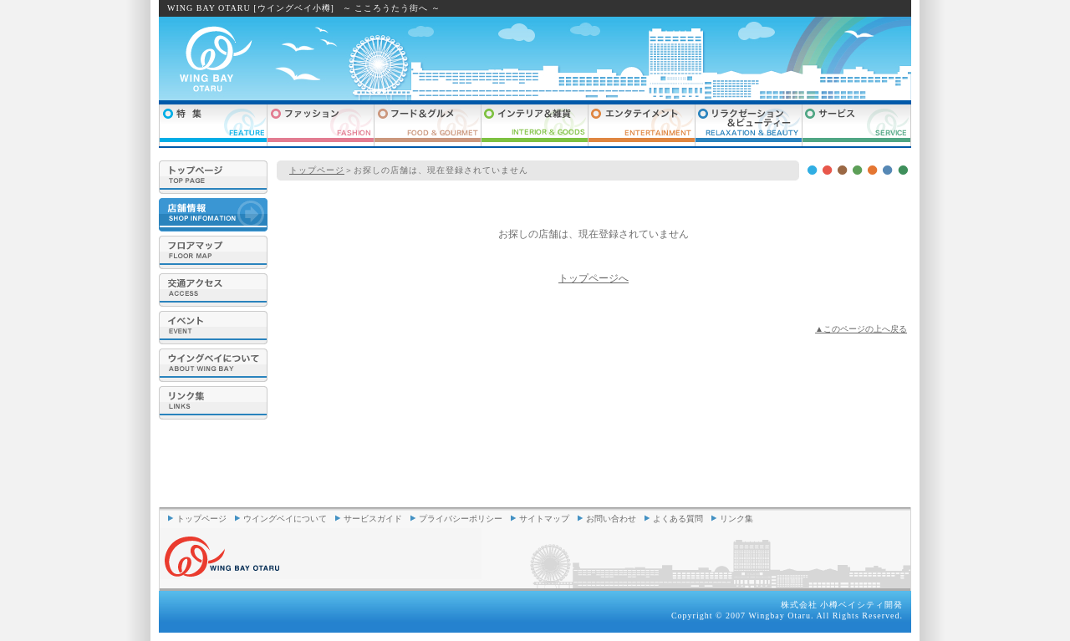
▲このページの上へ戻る (861, 328)
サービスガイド (373, 518)
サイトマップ (544, 518)
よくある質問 (678, 518)
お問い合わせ (611, 518)
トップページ (316, 170)
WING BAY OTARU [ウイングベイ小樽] (250, 8)
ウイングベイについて (285, 518)
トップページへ (593, 278)
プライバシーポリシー (460, 518)
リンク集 (736, 518)
